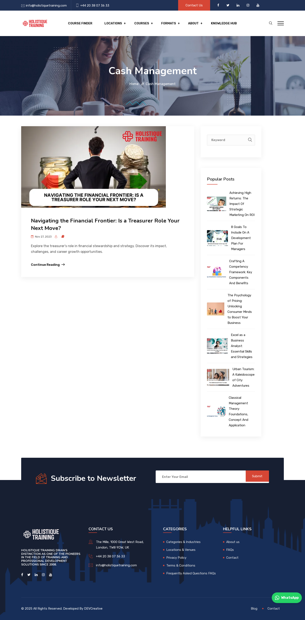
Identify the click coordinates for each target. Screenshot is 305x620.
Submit (255, 477)
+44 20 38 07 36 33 (94, 5)
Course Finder (78, 23)
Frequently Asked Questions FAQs (191, 573)
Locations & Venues (180, 550)
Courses (137, 23)
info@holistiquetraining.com (46, 5)
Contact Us (194, 5)
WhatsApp (287, 597)
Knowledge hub (215, 23)
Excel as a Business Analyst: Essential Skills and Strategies (241, 346)
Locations (110, 23)
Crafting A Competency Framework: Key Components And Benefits (240, 272)
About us (233, 542)
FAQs (230, 550)
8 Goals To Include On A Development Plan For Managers (241, 238)
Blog (254, 608)
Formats (163, 23)
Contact (232, 558)
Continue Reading (45, 265)
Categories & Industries (183, 542)
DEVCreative (93, 608)
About (186, 23)
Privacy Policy (176, 558)
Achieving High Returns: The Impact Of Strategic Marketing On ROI (242, 204)
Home (134, 84)
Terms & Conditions (180, 565)
